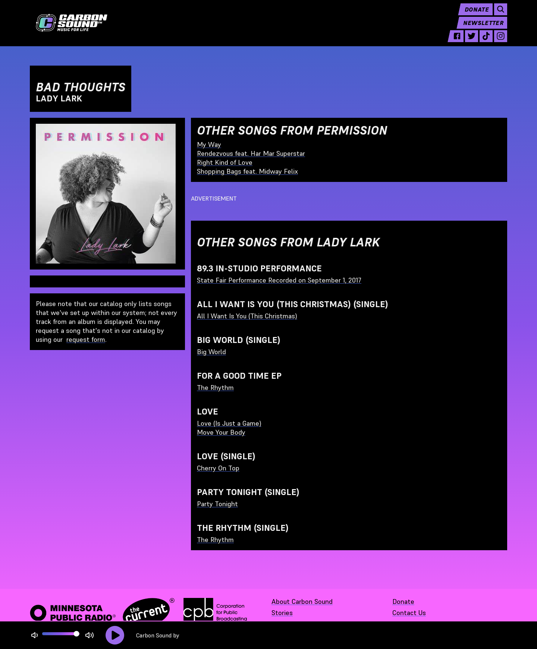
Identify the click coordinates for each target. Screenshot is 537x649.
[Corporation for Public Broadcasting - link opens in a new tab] (215, 613)
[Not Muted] (34, 635)
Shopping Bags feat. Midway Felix (247, 171)
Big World (211, 351)
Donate (477, 15)
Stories (282, 612)
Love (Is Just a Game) (229, 423)
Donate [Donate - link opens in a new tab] (403, 601)
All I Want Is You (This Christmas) (247, 316)
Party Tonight (217, 504)
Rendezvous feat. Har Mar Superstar (251, 153)
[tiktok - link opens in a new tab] (486, 42)
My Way (209, 144)
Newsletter (483, 28)
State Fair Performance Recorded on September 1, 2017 (279, 280)
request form (85, 339)
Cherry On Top (218, 468)
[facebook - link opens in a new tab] (457, 42)
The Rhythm (215, 387)
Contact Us (409, 612)
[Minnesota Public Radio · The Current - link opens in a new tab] (102, 613)
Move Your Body (221, 432)
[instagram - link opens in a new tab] (500, 42)
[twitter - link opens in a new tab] (471, 42)
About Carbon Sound (302, 601)
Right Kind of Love (224, 162)
